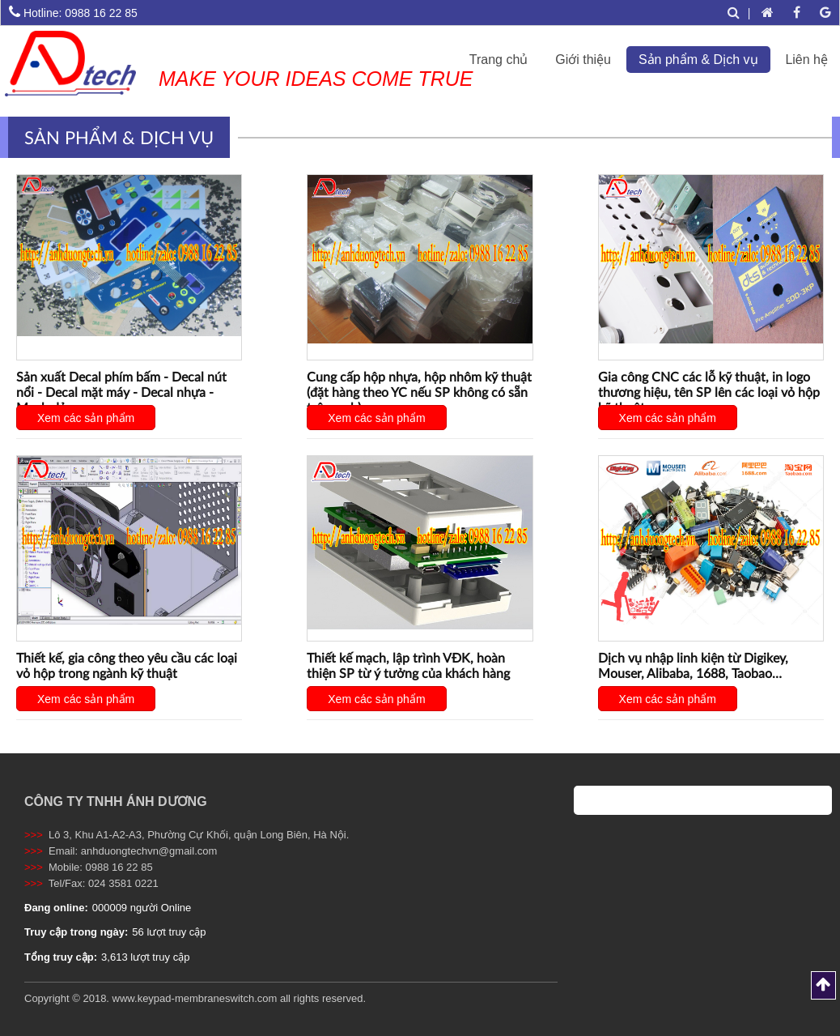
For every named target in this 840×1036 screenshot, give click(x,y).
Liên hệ (806, 59)
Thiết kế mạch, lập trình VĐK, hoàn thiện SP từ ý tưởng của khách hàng (408, 665)
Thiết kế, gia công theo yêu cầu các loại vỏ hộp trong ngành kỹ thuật (126, 665)
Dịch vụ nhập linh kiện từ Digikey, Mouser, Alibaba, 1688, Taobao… (693, 665)
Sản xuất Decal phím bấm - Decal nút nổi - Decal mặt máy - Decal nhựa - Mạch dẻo (121, 392)
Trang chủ (498, 59)
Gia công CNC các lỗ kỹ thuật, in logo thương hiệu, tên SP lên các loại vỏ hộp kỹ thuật (709, 392)
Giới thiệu (583, 59)
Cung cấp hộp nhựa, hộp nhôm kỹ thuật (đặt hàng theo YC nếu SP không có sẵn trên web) (419, 392)
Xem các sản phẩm (85, 417)
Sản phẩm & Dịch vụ (698, 59)
